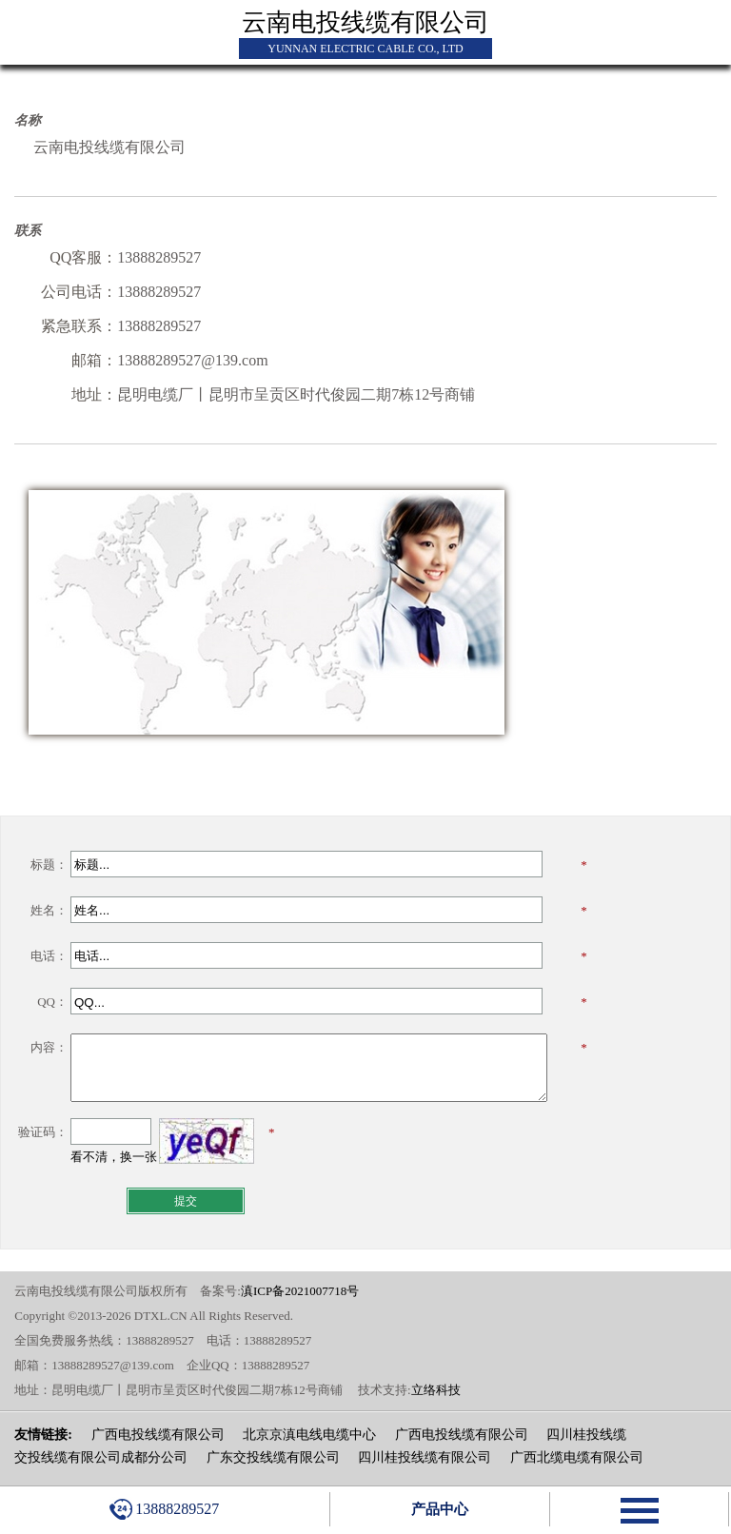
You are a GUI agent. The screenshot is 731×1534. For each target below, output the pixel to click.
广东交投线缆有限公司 (273, 1457)
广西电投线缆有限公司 (158, 1434)
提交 (185, 1201)
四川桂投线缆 (586, 1434)
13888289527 (164, 1509)
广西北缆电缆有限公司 (576, 1457)
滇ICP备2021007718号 (300, 1291)
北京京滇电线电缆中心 (309, 1434)
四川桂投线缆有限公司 (424, 1457)
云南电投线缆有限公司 (365, 22)
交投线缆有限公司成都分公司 (101, 1457)
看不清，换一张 (113, 1157)
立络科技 (436, 1390)
